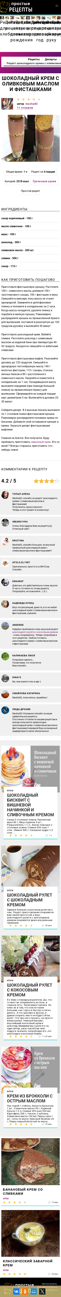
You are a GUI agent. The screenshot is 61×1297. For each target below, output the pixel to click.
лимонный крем (41, 441)
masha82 (32, 103)
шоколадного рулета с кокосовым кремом (35, 632)
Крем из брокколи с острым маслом (30, 1098)
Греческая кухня (44, 181)
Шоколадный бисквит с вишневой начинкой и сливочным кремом (30, 805)
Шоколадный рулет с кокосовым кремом (29, 990)
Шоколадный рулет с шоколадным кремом (29, 900)
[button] (57, 6)
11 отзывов (25, 107)
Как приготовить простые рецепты (16, 7)
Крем (10, 790)
